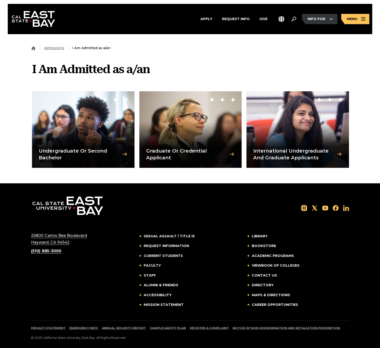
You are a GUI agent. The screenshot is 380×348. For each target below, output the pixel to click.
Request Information (166, 246)
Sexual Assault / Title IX (169, 236)
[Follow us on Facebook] (336, 207)
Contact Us (264, 275)
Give (263, 19)
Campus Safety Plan (168, 328)
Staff (150, 275)
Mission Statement (164, 304)
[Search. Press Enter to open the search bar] (293, 19)
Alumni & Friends (161, 285)
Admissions (54, 48)
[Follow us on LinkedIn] (346, 207)
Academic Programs (273, 256)
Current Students (163, 256)
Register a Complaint (209, 328)
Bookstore (264, 246)
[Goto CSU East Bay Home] (33, 48)
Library (260, 236)
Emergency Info (83, 328)
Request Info (236, 19)
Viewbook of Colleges (276, 265)
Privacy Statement (48, 328)
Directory (263, 285)
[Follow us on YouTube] (325, 207)
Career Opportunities (275, 304)
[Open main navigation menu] (355, 19)
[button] (281, 19)
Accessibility (158, 295)
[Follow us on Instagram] (304, 207)
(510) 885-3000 (46, 251)
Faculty (152, 265)
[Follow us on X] (314, 207)
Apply (206, 19)
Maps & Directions (271, 295)
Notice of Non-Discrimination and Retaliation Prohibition (286, 328)
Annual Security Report (124, 328)
